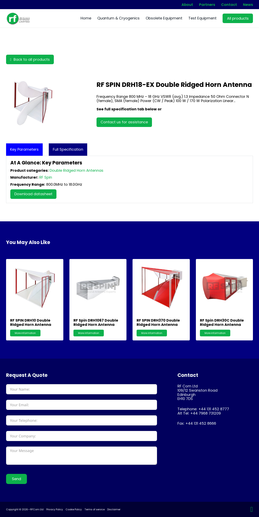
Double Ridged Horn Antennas (76, 170)
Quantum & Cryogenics (118, 18)
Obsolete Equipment (164, 18)
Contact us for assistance (124, 122)
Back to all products (30, 59)
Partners (207, 4)
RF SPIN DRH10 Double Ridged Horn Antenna (30, 322)
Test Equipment (202, 18)
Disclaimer (113, 509)
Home (86, 18)
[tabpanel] (129, 179)
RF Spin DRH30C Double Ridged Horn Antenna (222, 322)
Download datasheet (33, 193)
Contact (229, 4)
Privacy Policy (54, 509)
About (187, 4)
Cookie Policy (74, 509)
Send (16, 478)
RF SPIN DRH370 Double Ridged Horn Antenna (158, 322)
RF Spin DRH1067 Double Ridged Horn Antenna (95, 322)
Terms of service (95, 509)
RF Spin (45, 177)
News (248, 4)
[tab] (24, 149)
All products (238, 18)
